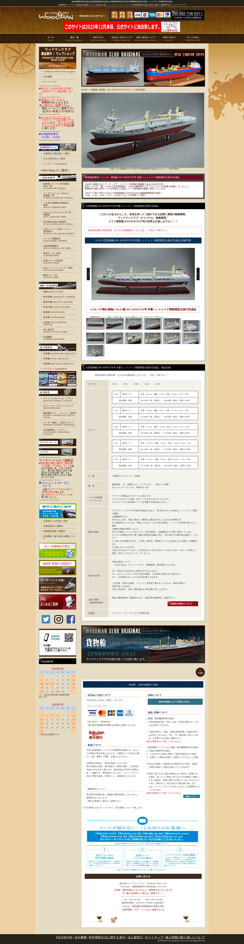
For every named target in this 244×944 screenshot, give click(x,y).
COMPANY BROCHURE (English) (59, 71)
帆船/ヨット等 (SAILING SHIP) (51, 276)
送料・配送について (145, 38)
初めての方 (98, 38)
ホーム (51, 38)
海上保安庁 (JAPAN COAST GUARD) (55, 330)
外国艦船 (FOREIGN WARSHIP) (53, 338)
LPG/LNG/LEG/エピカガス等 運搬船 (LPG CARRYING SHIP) (57, 214)
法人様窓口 (135, 937)
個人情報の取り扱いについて (185, 937)
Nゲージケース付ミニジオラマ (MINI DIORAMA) (58, 406)
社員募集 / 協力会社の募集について (59, 537)
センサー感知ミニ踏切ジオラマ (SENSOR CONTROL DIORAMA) (59, 423)
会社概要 (47, 76)
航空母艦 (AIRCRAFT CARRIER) (59, 297)
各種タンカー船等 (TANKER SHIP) (52, 254)
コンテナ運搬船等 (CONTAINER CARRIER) (55, 239)
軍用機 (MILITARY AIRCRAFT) (58, 363)
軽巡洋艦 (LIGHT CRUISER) (56, 307)
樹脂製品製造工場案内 (54, 531)
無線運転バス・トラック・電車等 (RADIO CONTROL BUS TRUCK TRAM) (59, 415)
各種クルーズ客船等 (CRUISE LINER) (53, 261)
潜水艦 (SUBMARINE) (54, 317)
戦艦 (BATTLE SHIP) (53, 291)
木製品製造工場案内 (53, 526)
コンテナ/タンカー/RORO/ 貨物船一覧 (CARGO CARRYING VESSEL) (58, 195)
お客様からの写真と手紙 (55, 521)
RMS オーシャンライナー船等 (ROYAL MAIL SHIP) (58, 269)
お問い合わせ (169, 38)
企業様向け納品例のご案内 (56, 153)
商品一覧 (74, 38)
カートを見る (193, 38)
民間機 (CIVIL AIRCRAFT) (56, 358)
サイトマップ (49, 81)
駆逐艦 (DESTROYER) (54, 312)
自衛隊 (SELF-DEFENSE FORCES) (55, 323)
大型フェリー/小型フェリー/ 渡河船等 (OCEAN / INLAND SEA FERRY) (59, 231)
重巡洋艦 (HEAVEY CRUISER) (58, 302)
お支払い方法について (122, 38)
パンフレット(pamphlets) (55, 163)
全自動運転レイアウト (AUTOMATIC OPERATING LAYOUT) (56, 432)
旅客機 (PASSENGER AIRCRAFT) (59, 353)
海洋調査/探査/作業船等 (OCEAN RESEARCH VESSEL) (58, 223)
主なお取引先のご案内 (54, 158)
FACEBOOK (64, 937)
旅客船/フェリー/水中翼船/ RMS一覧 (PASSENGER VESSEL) (56, 186)
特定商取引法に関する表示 (107, 937)
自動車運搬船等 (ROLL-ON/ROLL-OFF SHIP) (57, 247)
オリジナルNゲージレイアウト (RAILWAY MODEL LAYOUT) (58, 399)
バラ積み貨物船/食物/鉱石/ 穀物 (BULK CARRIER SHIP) (56, 205)
